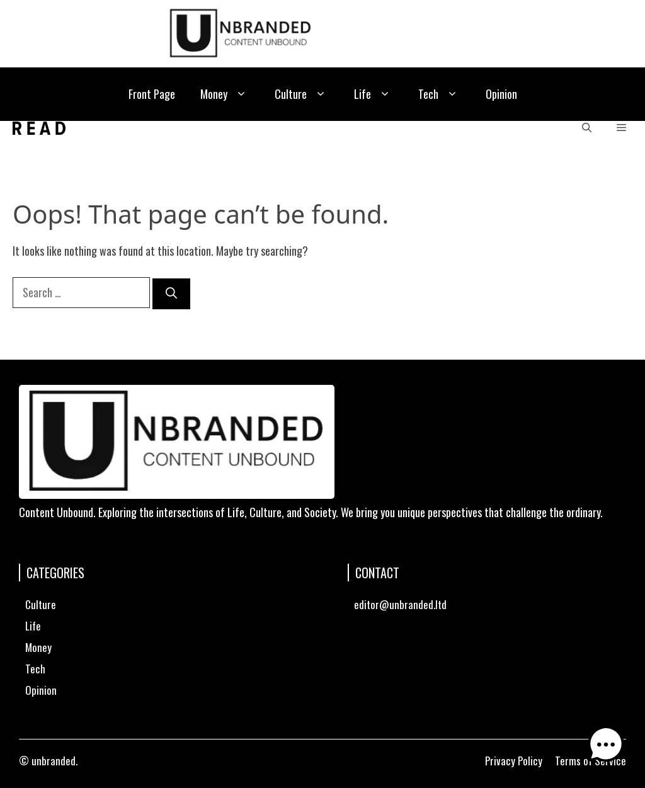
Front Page (151, 94)
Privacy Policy (513, 760)
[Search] (171, 293)
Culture (302, 94)
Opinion (501, 94)
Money (224, 94)
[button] (586, 128)
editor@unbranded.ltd (400, 604)
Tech (439, 94)
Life (373, 94)
